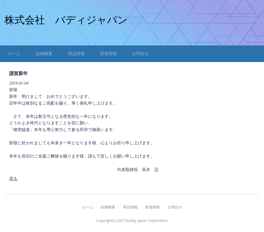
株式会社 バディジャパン (66, 19)
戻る (13, 178)
